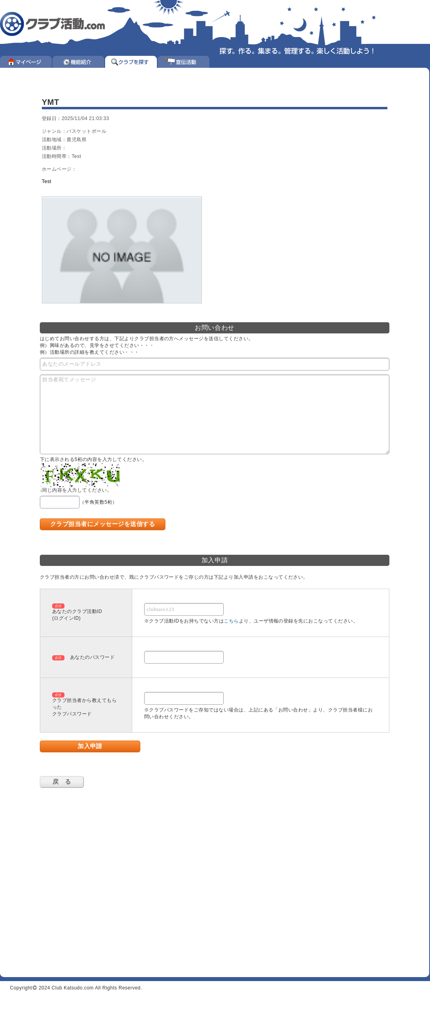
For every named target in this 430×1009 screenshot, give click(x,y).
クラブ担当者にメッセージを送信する (102, 523)
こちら (231, 621)
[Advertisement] (74, 876)
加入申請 (90, 746)
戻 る (62, 781)
